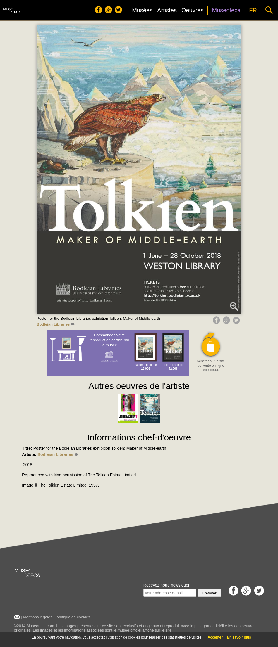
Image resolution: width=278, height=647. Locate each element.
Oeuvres (192, 10)
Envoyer (209, 593)
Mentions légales (37, 617)
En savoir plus (239, 637)
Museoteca (226, 10)
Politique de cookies (72, 617)
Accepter (215, 637)
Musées (142, 10)
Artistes (167, 10)
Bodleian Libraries (56, 324)
